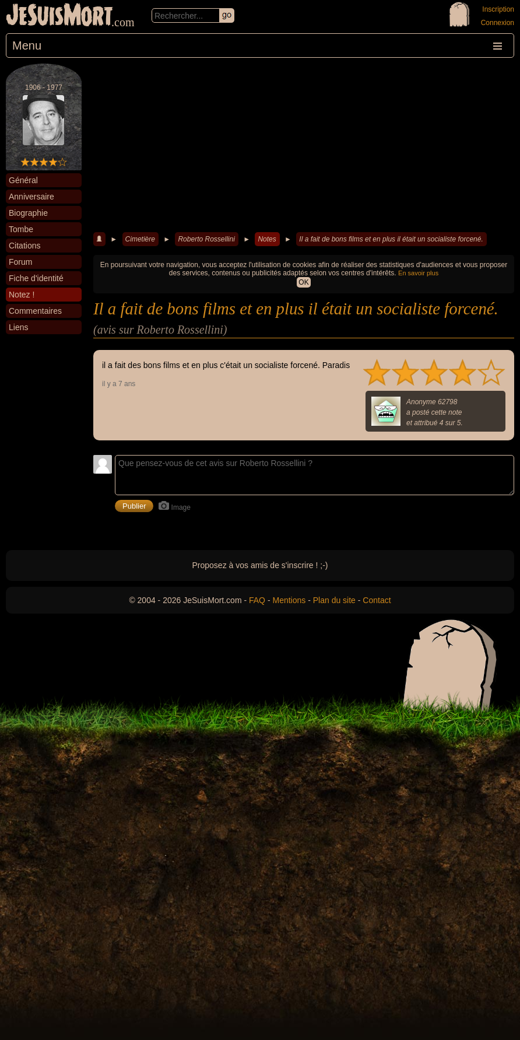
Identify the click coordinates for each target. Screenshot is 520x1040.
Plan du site (334, 600)
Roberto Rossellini (206, 239)
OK (303, 282)
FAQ (257, 600)
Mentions (288, 600)
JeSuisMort (59, 16)
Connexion (497, 23)
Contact (377, 600)
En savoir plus (418, 272)
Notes (267, 239)
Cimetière (140, 239)
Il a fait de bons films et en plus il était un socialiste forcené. (391, 239)
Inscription (498, 9)
